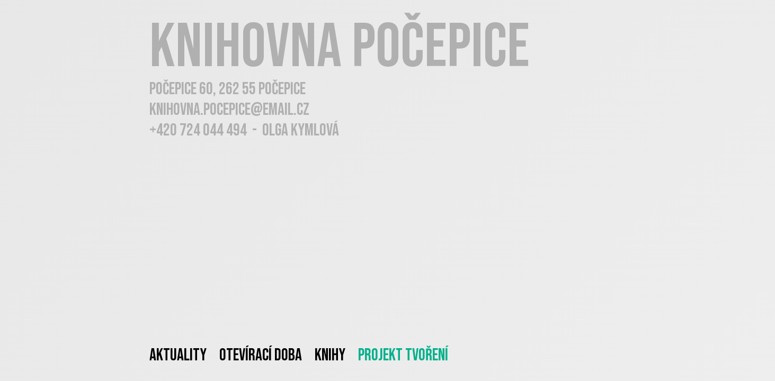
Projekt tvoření (403, 355)
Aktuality (178, 355)
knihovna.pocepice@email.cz (229, 109)
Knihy (330, 355)
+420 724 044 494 (198, 130)
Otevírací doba (260, 355)
